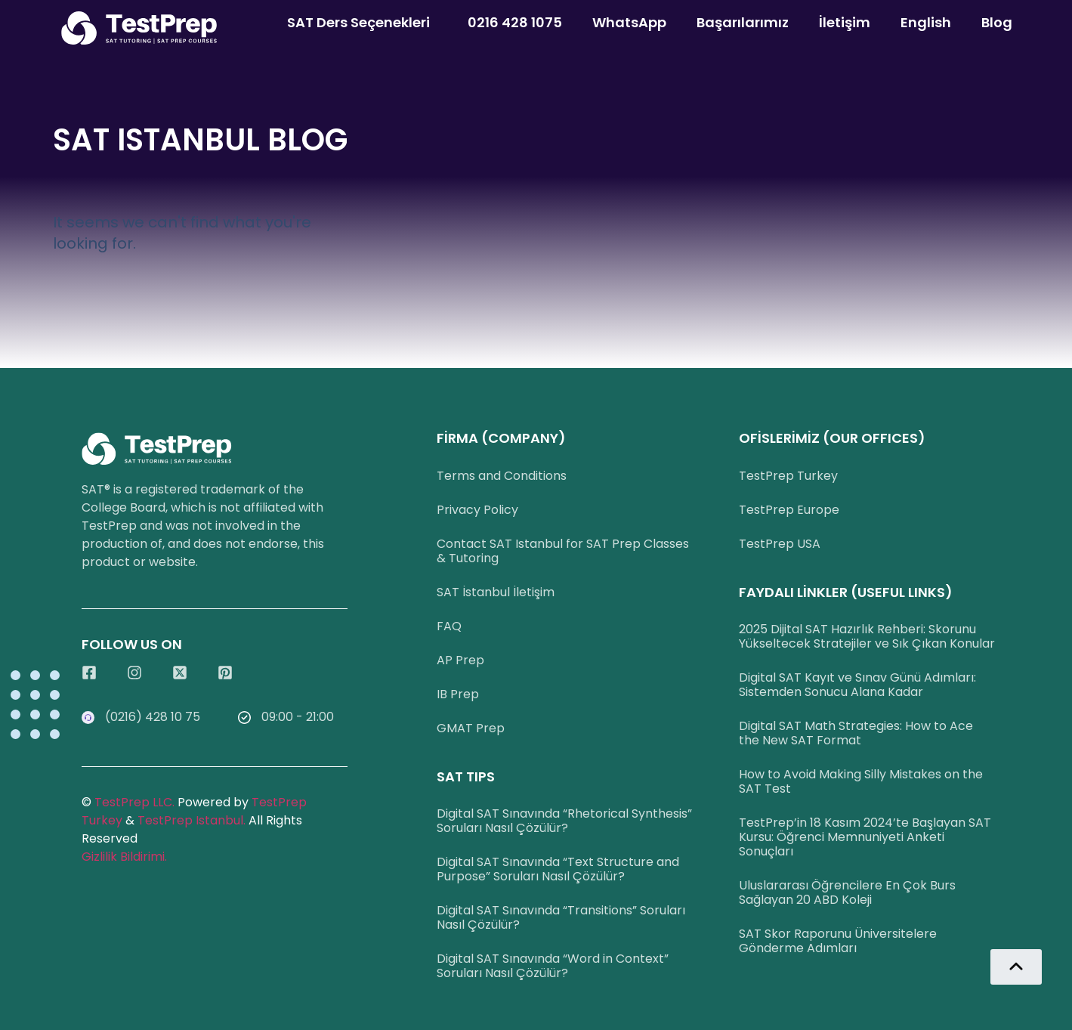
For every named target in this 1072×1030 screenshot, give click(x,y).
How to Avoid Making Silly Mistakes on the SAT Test (861, 781)
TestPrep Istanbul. (193, 820)
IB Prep (458, 694)
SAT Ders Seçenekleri (362, 22)
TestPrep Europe (789, 509)
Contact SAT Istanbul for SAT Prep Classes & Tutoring (563, 551)
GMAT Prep (471, 728)
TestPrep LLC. (134, 802)
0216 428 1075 (515, 22)
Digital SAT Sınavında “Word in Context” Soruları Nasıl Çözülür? (553, 966)
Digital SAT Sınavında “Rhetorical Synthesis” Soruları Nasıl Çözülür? (564, 821)
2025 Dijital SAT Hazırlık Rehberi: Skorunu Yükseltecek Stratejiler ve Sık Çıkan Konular (867, 636)
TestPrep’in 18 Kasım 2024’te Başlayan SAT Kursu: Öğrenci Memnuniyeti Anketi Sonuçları (865, 837)
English (926, 22)
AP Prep (460, 660)
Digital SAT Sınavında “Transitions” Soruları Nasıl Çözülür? (561, 917)
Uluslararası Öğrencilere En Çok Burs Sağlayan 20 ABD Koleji (847, 892)
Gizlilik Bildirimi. (124, 856)
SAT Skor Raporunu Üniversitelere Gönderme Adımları (838, 941)
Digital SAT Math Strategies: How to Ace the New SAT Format (856, 733)
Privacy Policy (477, 509)
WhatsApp (629, 22)
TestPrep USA (779, 543)
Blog (996, 22)
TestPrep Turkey (788, 475)
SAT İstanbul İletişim (496, 592)
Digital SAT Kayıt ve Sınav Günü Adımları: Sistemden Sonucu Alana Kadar (857, 685)
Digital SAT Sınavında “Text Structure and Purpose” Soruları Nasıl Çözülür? (558, 869)
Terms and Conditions (502, 475)
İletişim (844, 22)
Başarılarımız (743, 22)
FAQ (449, 626)
